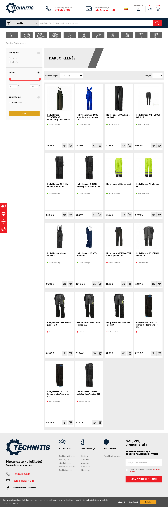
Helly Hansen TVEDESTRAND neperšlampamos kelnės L (59, 117)
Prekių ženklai (65, 470)
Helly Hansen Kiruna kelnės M (56, 254)
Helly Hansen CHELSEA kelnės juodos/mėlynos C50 (147, 324)
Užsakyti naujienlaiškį (143, 479)
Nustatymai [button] (133, 502)
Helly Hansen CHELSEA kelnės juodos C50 (57, 185)
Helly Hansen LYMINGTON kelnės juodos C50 (118, 254)
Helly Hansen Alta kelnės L (118, 184)
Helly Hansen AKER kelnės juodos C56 (118, 323)
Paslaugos (109, 448)
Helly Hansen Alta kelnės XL (147, 185)
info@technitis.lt (104, 10)
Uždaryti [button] (121, 502)
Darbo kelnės (20, 43)
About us (85, 463)
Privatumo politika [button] (11, 503)
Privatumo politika (67, 466)
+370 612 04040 (62, 9)
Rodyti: (148, 76)
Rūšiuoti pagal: (51, 76)
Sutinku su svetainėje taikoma (145, 471)
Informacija (88, 448)
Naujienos (85, 470)
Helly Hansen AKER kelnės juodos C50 (89, 323)
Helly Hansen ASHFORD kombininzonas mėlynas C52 (88, 117)
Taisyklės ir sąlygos (112, 456)
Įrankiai (21, 23)
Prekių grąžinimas (67, 456)
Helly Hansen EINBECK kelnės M (87, 254)
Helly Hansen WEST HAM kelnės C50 (147, 254)
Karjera (84, 456)
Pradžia (9, 43)
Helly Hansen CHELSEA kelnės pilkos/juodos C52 (88, 185)
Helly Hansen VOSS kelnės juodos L (118, 116)
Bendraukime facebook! (24, 487)
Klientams (65, 448)
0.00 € (158, 5)
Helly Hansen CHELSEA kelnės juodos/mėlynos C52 (58, 394)
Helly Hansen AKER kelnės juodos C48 (59, 323)
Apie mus (85, 459)
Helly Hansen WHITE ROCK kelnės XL (148, 116)
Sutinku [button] (148, 502)
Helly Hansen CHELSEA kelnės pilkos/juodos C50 (88, 392)
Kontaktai (85, 466)
